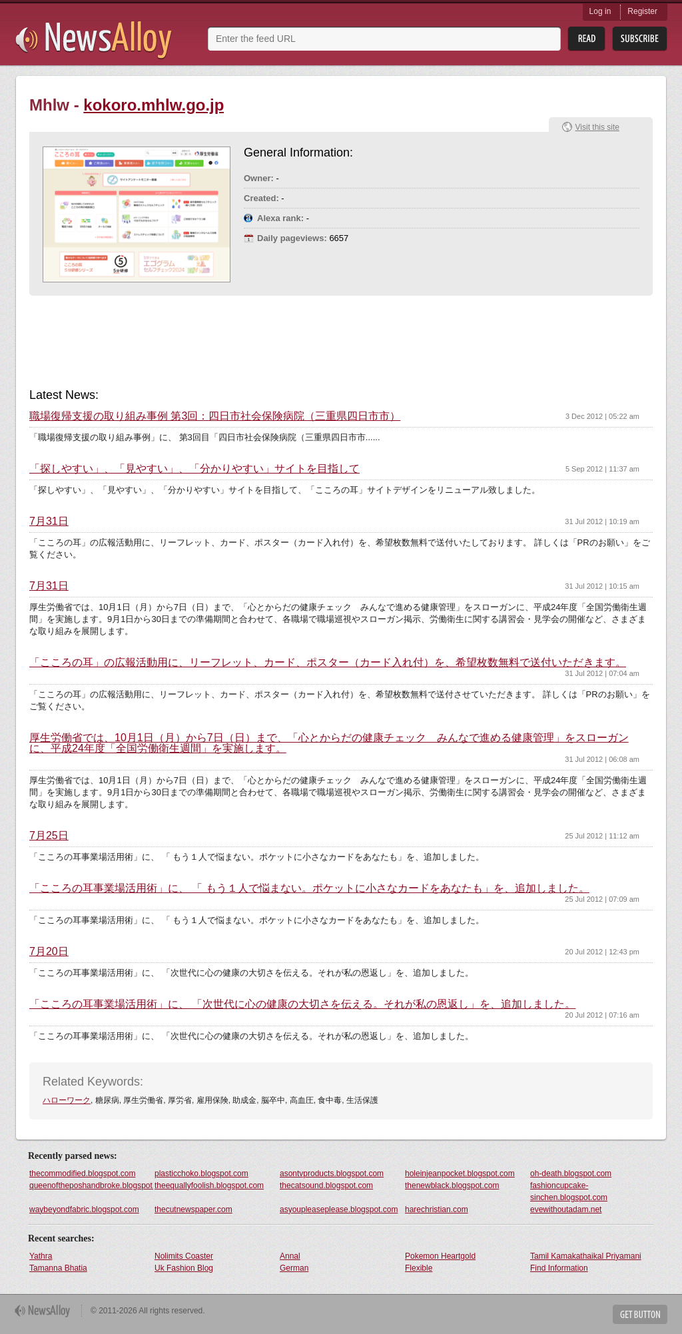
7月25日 (49, 836)
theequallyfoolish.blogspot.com (209, 1185)
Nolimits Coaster (184, 1256)
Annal (290, 1256)
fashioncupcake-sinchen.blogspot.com (568, 1191)
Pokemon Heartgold (440, 1256)
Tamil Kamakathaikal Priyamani (585, 1256)
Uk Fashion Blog (184, 1268)
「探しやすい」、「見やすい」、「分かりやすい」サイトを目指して (194, 469)
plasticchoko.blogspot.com (201, 1173)
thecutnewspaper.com (193, 1209)
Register (642, 11)
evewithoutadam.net (565, 1209)
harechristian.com (436, 1209)
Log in (600, 11)
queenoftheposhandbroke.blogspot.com (91, 1185)
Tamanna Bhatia (58, 1268)
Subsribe (639, 39)
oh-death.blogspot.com (570, 1173)
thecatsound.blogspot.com (326, 1185)
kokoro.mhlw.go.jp (153, 105)
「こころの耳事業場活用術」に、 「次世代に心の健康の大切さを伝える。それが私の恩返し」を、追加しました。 (302, 1004)
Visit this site (597, 127)
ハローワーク (67, 1100)
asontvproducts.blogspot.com (332, 1173)
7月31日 (49, 521)
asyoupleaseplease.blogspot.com (339, 1209)
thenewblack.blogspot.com (452, 1185)
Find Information (559, 1268)
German (294, 1268)
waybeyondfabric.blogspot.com (84, 1209)
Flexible (418, 1268)
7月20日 (49, 951)
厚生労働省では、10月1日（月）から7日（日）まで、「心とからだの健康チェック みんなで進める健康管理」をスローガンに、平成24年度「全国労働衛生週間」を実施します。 (329, 743)
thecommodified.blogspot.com (82, 1173)
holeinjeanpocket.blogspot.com (460, 1173)
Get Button (640, 1314)
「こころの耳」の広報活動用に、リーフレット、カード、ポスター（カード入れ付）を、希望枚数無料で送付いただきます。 (327, 662)
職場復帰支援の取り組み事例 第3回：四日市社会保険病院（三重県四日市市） (214, 416)
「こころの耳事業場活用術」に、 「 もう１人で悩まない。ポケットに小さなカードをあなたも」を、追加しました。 (309, 888)
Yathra (40, 1256)
